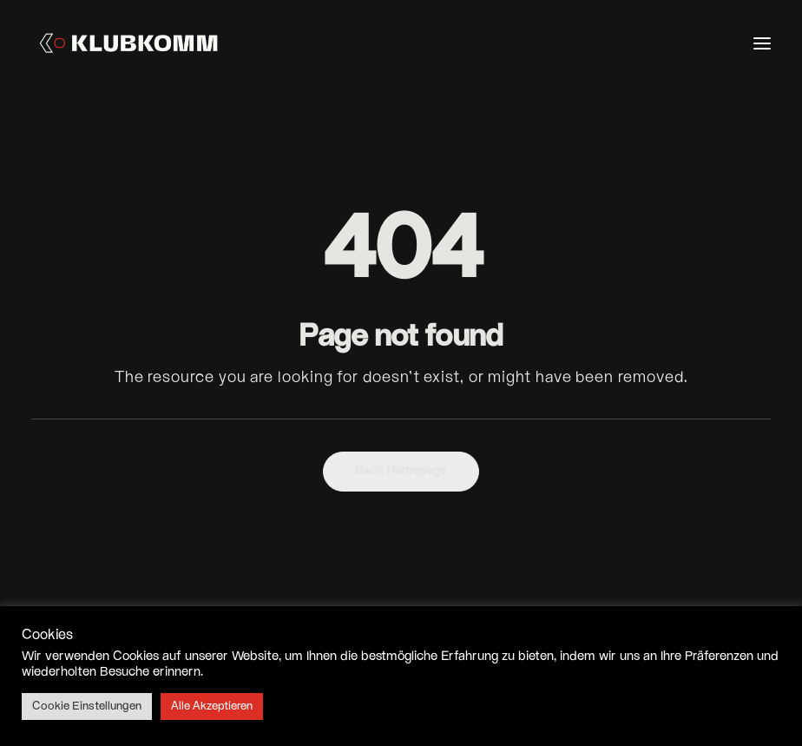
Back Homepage (401, 471)
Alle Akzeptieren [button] (212, 706)
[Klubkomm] (128, 43)
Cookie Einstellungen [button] (86, 706)
